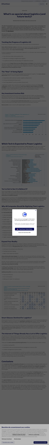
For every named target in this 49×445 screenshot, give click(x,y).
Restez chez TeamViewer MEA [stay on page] (24, 232)
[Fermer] (36, 210)
